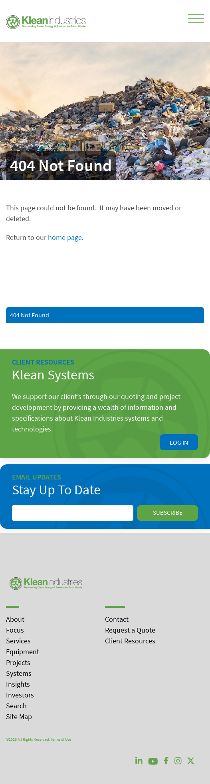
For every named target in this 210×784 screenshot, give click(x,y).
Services (18, 640)
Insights (18, 684)
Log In (179, 442)
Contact (117, 619)
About (15, 619)
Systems (19, 673)
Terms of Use (61, 739)
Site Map (19, 716)
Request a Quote (130, 630)
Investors (20, 694)
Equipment (22, 651)
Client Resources (130, 640)
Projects (18, 662)
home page (65, 237)
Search (16, 705)
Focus (15, 630)
